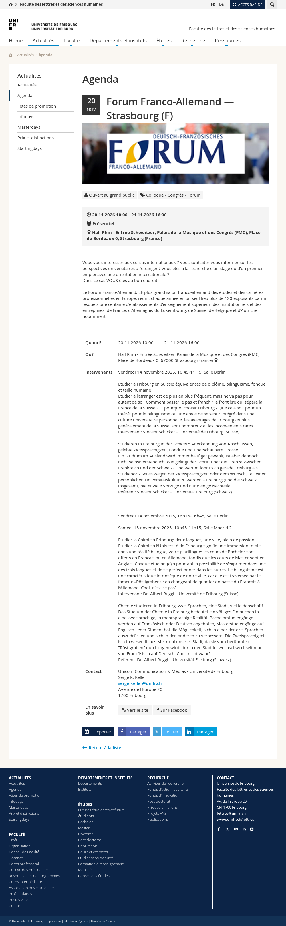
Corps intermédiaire (25, 881)
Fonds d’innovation (163, 795)
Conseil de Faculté (24, 851)
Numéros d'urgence (104, 921)
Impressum (53, 921)
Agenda (24, 95)
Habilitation (87, 845)
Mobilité (85, 869)
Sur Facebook (172, 710)
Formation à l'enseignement (101, 863)
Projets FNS (156, 813)
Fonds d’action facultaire (167, 789)
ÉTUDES (85, 804)
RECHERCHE (158, 777)
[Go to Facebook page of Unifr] (219, 829)
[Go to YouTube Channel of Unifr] (236, 829)
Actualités (43, 40)
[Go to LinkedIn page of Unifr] (244, 829)
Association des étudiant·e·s (32, 887)
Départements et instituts (118, 40)
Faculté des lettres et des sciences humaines (61, 4)
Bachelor (85, 821)
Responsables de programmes (34, 875)
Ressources (228, 40)
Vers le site (135, 710)
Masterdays (28, 127)
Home (16, 40)
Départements (90, 783)
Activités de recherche (165, 783)
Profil (13, 839)
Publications (157, 819)
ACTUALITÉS (20, 777)
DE (221, 4)
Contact (15, 905)
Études (164, 40)
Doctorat (85, 833)
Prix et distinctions (35, 137)
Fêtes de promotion (36, 106)
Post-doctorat (89, 839)
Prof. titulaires (20, 893)
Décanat (16, 857)
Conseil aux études (94, 875)
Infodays (25, 116)
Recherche (193, 40)
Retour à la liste (105, 748)
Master (84, 827)
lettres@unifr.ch (231, 813)
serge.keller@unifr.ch (140, 683)
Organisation (20, 845)
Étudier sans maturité (96, 857)
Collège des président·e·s (29, 869)
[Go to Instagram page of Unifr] (251, 829)
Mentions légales (76, 921)
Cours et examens (93, 851)
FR (213, 4)
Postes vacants (21, 899)
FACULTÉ (17, 834)
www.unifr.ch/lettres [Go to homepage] (235, 819)
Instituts (84, 789)
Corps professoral (24, 863)
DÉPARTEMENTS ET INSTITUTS (105, 777)
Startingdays (29, 148)
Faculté (72, 40)
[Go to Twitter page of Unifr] (227, 829)
